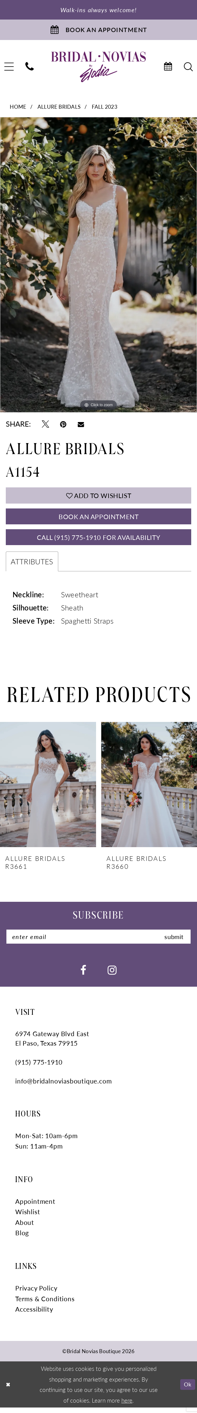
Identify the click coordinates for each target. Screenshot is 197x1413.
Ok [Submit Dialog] (187, 1389)
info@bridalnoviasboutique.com (63, 1086)
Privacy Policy (36, 1293)
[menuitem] (30, 68)
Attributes (32, 566)
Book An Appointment (98, 519)
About (24, 1227)
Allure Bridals (59, 108)
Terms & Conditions (45, 1304)
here (126, 1405)
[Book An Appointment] (98, 31)
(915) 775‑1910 (39, 1067)
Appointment (35, 1206)
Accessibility (34, 1314)
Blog (22, 1238)
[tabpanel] (98, 266)
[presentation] (48, 789)
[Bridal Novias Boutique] (98, 68)
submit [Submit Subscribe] (173, 941)
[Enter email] (98, 941)
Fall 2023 (104, 108)
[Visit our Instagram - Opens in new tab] (112, 975)
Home (18, 108)
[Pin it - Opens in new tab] (63, 425)
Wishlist (27, 1217)
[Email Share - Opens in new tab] (80, 425)
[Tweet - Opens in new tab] (45, 425)
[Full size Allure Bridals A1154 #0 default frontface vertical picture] (98, 266)
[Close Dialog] (8, 1390)
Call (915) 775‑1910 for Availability (98, 541)
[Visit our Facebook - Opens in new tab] (83, 975)
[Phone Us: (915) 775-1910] (30, 68)
